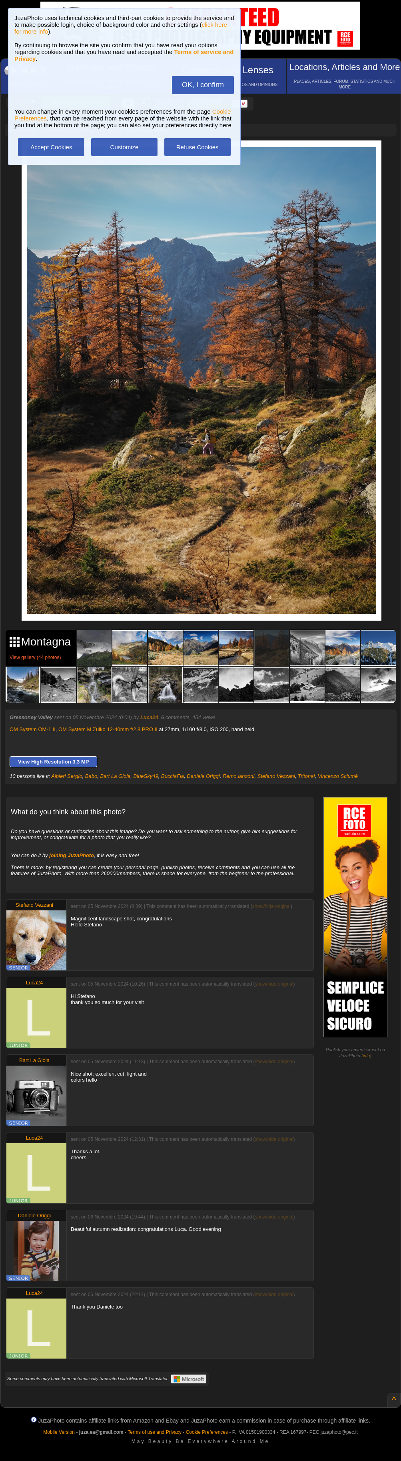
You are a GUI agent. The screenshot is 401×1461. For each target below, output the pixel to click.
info (366, 1055)
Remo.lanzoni (239, 776)
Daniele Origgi (203, 776)
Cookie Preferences (207, 1432)
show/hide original (271, 906)
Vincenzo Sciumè (338, 776)
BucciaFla (172, 776)
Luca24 (149, 717)
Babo (91, 776)
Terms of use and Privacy (155, 1432)
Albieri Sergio (66, 776)
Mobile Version (59, 1432)
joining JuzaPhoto (71, 855)
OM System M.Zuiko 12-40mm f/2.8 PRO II (108, 729)
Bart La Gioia (115, 776)
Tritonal (306, 776)
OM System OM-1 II (33, 729)
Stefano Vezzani (276, 776)
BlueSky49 (146, 776)
